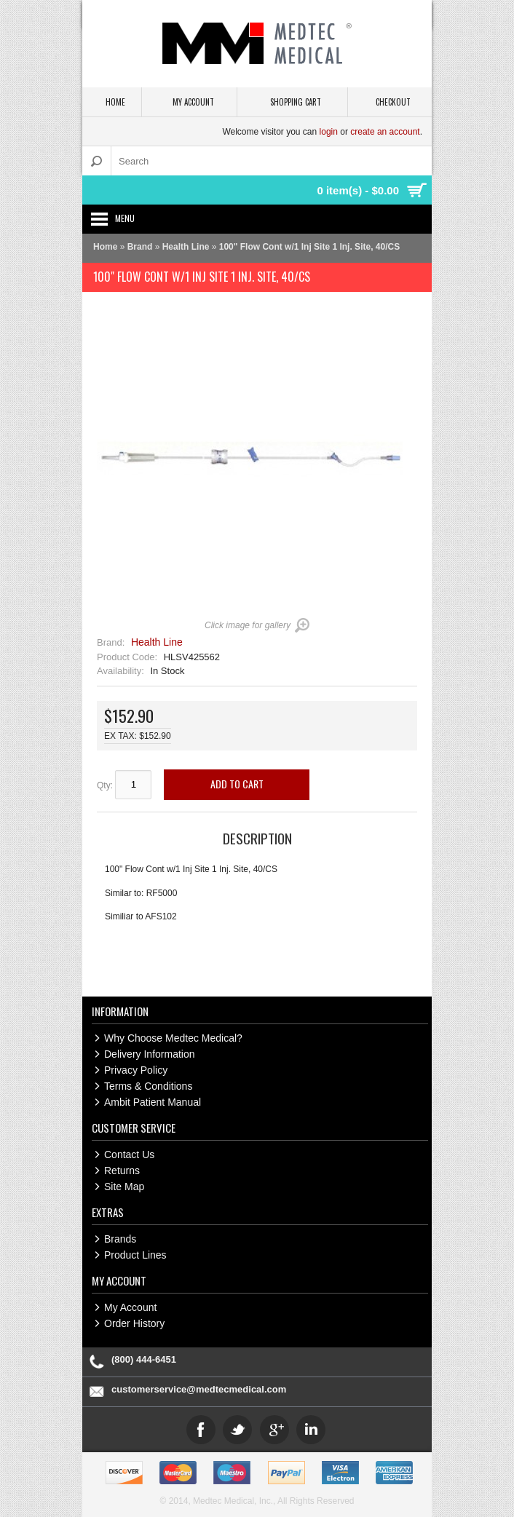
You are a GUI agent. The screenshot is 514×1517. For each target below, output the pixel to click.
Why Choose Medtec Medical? (173, 1038)
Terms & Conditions (148, 1086)
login (329, 132)
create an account (384, 132)
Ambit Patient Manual (152, 1102)
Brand (140, 247)
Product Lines (135, 1255)
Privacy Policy (135, 1070)
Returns (122, 1170)
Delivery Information (149, 1054)
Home (105, 247)
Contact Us (129, 1154)
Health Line (186, 247)
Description (257, 838)
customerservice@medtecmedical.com (198, 1389)
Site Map (124, 1186)
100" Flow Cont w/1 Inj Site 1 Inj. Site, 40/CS (309, 247)
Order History (134, 1323)
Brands (120, 1239)
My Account (130, 1307)
